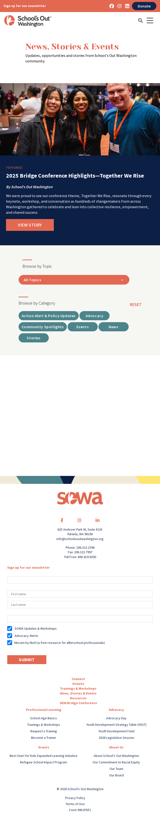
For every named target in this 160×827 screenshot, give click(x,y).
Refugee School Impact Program (43, 762)
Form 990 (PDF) (80, 810)
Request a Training (43, 731)
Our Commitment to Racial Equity (116, 762)
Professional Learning (43, 709)
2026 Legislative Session (116, 737)
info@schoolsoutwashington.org (80, 539)
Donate (144, 6)
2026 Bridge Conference (78, 703)
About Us (116, 747)
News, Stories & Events (78, 693)
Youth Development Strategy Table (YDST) (116, 724)
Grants (43, 747)
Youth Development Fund (116, 731)
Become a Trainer (43, 737)
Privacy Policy (75, 798)
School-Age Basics (43, 718)
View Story (30, 225)
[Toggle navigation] (151, 21)
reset (136, 304)
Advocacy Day (116, 718)
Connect (78, 679)
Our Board (116, 775)
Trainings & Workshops (78, 688)
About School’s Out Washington (116, 756)
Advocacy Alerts (26, 636)
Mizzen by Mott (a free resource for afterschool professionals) (59, 642)
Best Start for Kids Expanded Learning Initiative (43, 756)
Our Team (116, 769)
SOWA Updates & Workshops (35, 628)
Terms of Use (75, 804)
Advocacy (116, 709)
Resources (78, 698)
